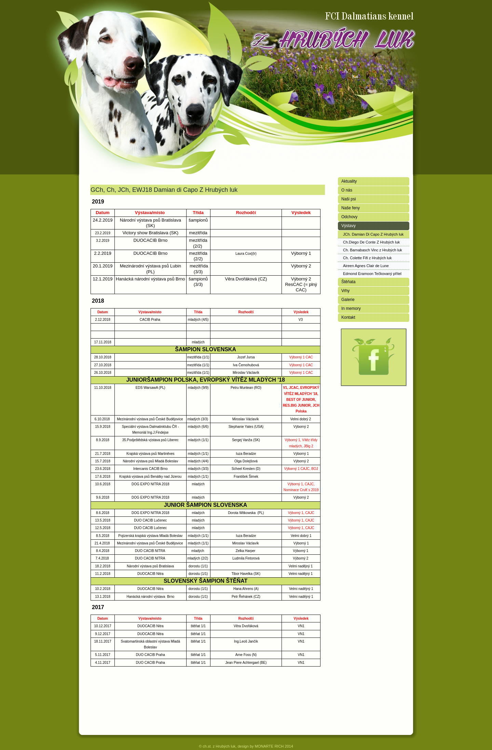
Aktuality (349, 181)
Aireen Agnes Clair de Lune (366, 266)
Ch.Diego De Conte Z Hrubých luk (371, 242)
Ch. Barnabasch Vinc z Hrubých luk (372, 250)
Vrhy (345, 290)
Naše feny (350, 208)
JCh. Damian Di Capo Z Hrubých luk (373, 234)
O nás (346, 190)
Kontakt (348, 317)
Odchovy (349, 216)
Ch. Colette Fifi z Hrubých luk (367, 258)
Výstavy (348, 225)
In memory (351, 308)
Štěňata (348, 281)
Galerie (348, 299)
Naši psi (348, 199)
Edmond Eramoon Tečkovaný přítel (372, 274)
